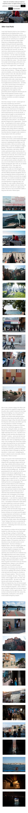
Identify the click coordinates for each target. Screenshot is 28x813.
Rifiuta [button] (10, 8)
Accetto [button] (23, 6)
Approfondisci (16, 8)
